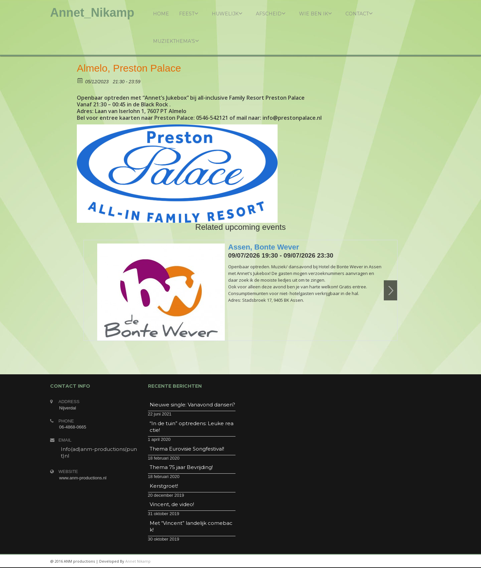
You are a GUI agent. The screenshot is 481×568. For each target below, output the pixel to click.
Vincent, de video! (172, 504)
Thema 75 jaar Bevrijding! (181, 467)
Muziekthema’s (176, 41)
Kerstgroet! (164, 486)
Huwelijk (227, 13)
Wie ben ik (315, 13)
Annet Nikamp (138, 561)
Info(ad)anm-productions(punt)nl (99, 452)
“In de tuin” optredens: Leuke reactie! (191, 426)
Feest (188, 13)
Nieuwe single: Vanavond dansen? (192, 404)
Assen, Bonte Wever (263, 247)
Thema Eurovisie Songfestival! (187, 449)
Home (161, 14)
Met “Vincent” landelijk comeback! (191, 526)
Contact (359, 13)
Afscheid (271, 13)
